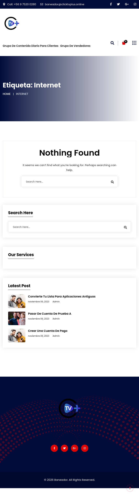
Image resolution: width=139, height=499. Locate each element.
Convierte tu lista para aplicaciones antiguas (62, 296)
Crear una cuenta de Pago (47, 331)
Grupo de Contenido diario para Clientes (30, 46)
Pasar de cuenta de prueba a (49, 314)
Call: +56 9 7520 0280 (19, 4)
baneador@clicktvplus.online (62, 4)
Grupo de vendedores (75, 46)
